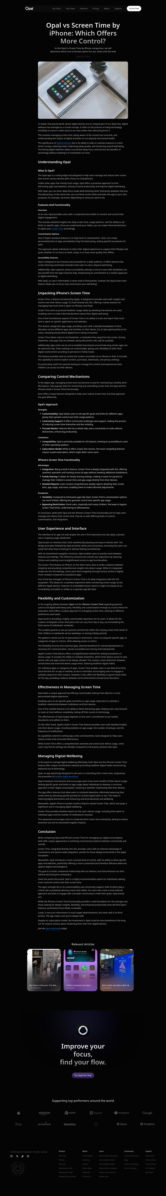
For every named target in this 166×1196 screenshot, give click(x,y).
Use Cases (70, 8)
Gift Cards (149, 1172)
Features (84, 8)
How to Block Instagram (108, 1156)
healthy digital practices (66, 776)
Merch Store (87, 1168)
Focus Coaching (130, 1168)
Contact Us (86, 1176)
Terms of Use (150, 1160)
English (12, 1179)
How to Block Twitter (107, 1164)
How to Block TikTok (107, 1160)
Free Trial (62, 1156)
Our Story (56, 8)
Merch (107, 8)
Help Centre (150, 1156)
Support (118, 8)
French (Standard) (16, 1181)
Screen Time (104, 1176)
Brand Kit (86, 1172)
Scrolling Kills (87, 1156)
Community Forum (131, 1156)
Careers (85, 1164)
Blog (126, 1160)
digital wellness (63, 143)
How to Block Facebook (108, 1168)
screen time (57, 228)
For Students (150, 1168)
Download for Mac (66, 1172)
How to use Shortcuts (107, 1172)
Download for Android (67, 1176)
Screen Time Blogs (131, 1164)
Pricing (96, 8)
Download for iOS (65, 1168)
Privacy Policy (150, 1164)
